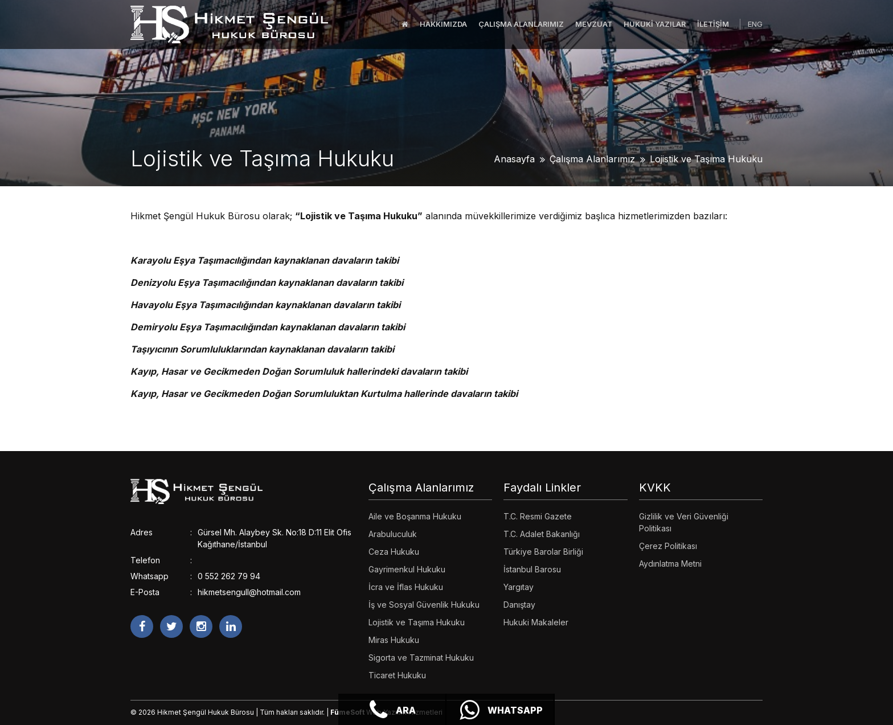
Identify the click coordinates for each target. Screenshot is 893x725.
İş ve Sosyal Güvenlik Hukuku (424, 604)
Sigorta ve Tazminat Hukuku (421, 657)
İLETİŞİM (713, 24)
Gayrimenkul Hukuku (406, 569)
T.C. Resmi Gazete (537, 516)
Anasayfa (514, 159)
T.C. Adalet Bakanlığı (541, 534)
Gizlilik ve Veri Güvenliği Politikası (683, 522)
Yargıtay (518, 587)
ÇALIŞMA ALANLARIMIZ (521, 24)
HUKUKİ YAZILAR (655, 24)
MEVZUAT (593, 24)
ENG (755, 24)
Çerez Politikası (668, 546)
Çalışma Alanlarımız (592, 159)
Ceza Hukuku (393, 551)
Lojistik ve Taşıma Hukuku (706, 159)
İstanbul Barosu (532, 569)
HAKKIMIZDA (443, 24)
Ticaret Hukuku (397, 675)
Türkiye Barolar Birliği (543, 551)
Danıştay (519, 604)
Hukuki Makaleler (535, 622)
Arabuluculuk (392, 534)
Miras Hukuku (393, 640)
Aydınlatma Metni (670, 563)
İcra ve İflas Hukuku (405, 587)
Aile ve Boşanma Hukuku (414, 516)
